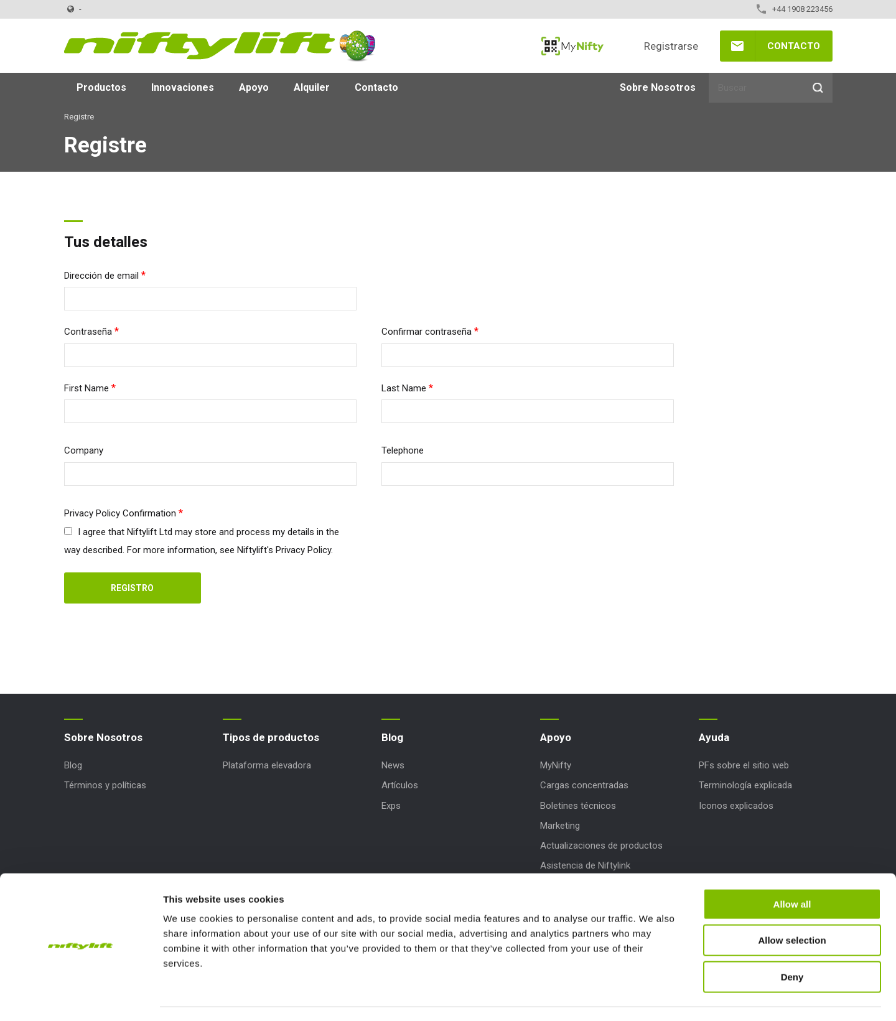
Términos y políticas (105, 785)
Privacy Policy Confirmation (120, 513)
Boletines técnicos (578, 805)
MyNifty (572, 46)
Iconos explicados (736, 805)
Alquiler (312, 87)
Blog (73, 765)
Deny (792, 941)
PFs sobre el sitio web (744, 765)
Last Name (403, 388)
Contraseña (88, 331)
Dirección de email (101, 275)
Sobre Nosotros (658, 87)
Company (83, 450)
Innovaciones (182, 87)
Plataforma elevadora (267, 765)
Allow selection (792, 905)
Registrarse (671, 46)
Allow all (792, 869)
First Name (86, 388)
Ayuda (714, 737)
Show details (653, 996)
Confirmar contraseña (426, 331)
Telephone (402, 450)
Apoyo (254, 87)
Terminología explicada (745, 785)
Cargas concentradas (584, 785)
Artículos (399, 785)
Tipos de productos (271, 737)
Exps (391, 805)
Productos (101, 87)
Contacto (793, 46)
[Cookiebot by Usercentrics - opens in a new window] (80, 996)
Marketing (560, 825)
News (392, 765)
